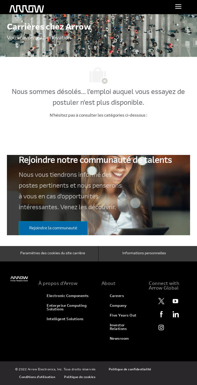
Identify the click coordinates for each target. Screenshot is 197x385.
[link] (19, 279)
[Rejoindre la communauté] (53, 228)
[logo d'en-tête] (27, 9)
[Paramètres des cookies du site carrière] (52, 253)
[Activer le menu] (178, 6)
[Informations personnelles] (144, 253)
